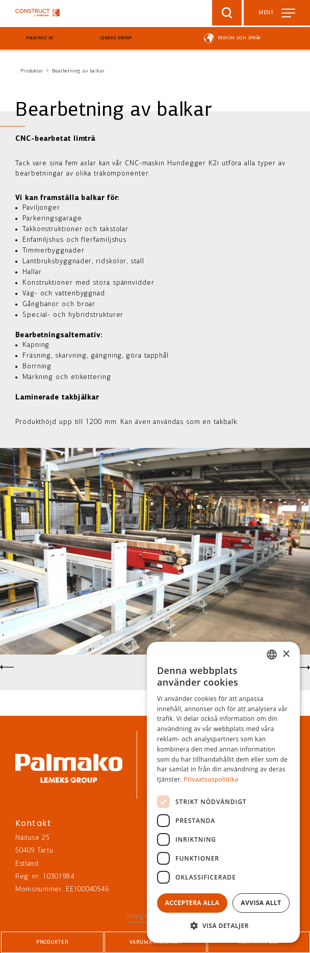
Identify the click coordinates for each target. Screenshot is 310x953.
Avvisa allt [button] (261, 902)
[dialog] (223, 792)
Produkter (31, 71)
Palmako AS (40, 38)
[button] (223, 926)
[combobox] (272, 654)
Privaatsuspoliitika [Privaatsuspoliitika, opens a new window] (211, 779)
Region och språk (240, 38)
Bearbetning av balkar (78, 71)
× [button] (286, 654)
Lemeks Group (116, 38)
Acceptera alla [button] (192, 902)
